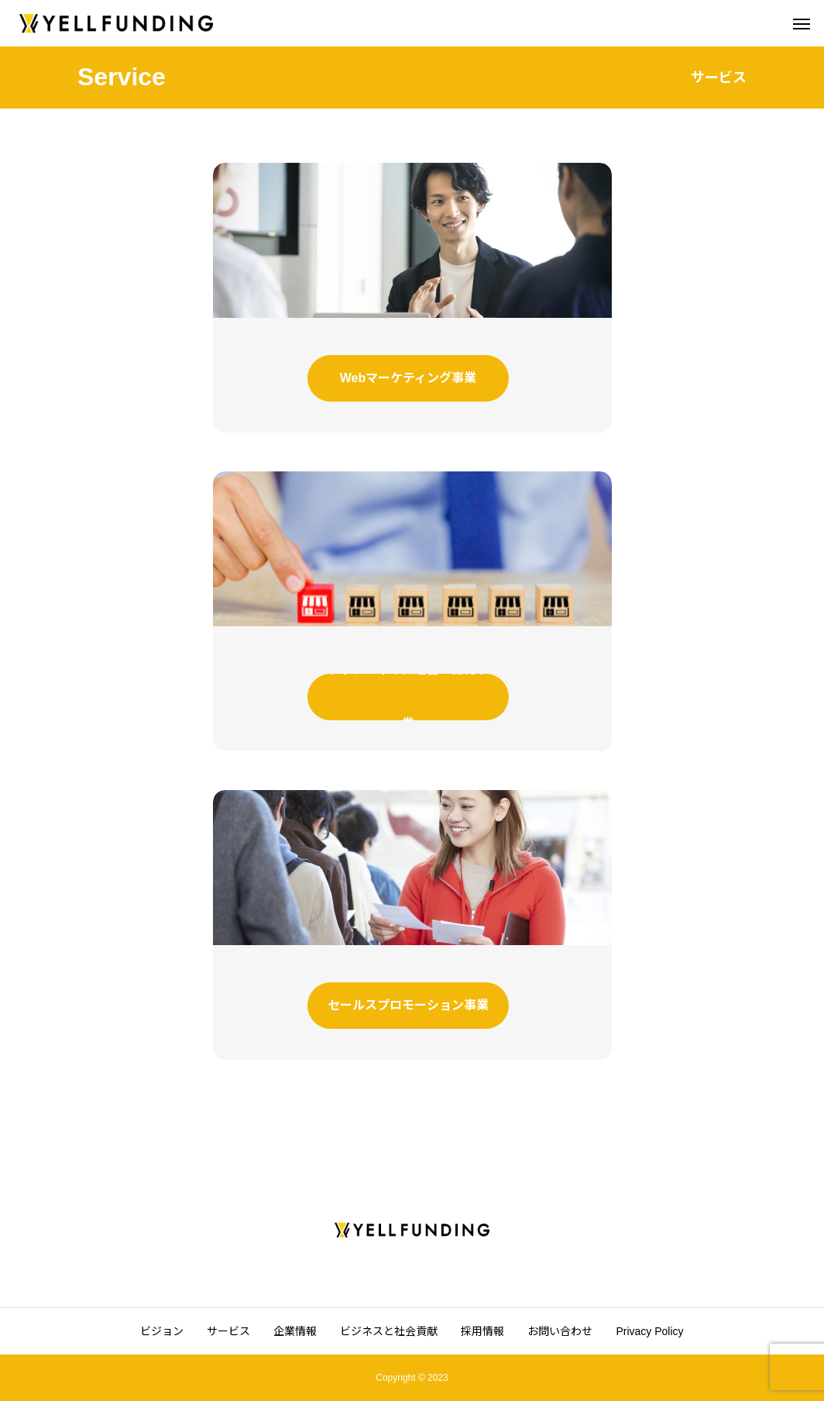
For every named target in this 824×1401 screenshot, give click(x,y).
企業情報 (295, 1331)
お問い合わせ (559, 1331)
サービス (228, 1331)
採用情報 (482, 1331)
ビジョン (162, 1331)
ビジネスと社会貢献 (389, 1331)
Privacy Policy (649, 1331)
